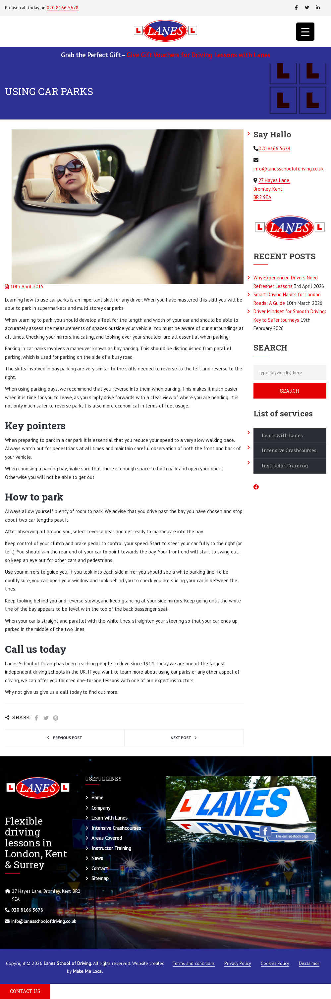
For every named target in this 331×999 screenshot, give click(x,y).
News (97, 858)
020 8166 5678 (63, 8)
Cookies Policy (275, 963)
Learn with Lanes (282, 435)
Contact (99, 868)
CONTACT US (25, 991)
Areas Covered (106, 838)
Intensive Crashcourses (289, 450)
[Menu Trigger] (305, 32)
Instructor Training (285, 465)
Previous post (67, 737)
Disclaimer (309, 963)
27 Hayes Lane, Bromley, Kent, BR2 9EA (271, 188)
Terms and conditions (194, 963)
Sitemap (100, 878)
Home (97, 797)
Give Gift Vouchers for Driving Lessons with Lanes (198, 55)
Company (100, 808)
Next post (181, 737)
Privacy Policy (237, 963)
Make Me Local (88, 971)
